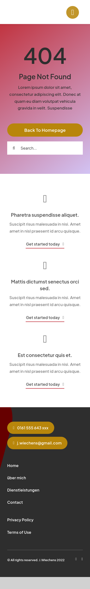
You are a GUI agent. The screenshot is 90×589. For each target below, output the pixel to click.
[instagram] (82, 559)
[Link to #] (72, 12)
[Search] (13, 148)
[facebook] (76, 559)
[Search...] (45, 148)
